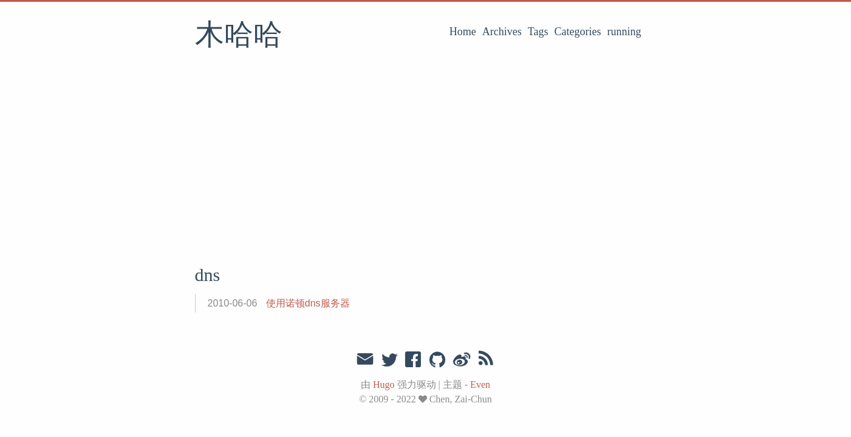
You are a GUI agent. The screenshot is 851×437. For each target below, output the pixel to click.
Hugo (384, 384)
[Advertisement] (426, 161)
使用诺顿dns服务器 (308, 303)
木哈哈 (238, 35)
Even (480, 384)
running (624, 31)
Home (462, 31)
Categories (578, 31)
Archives (502, 31)
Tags (538, 31)
